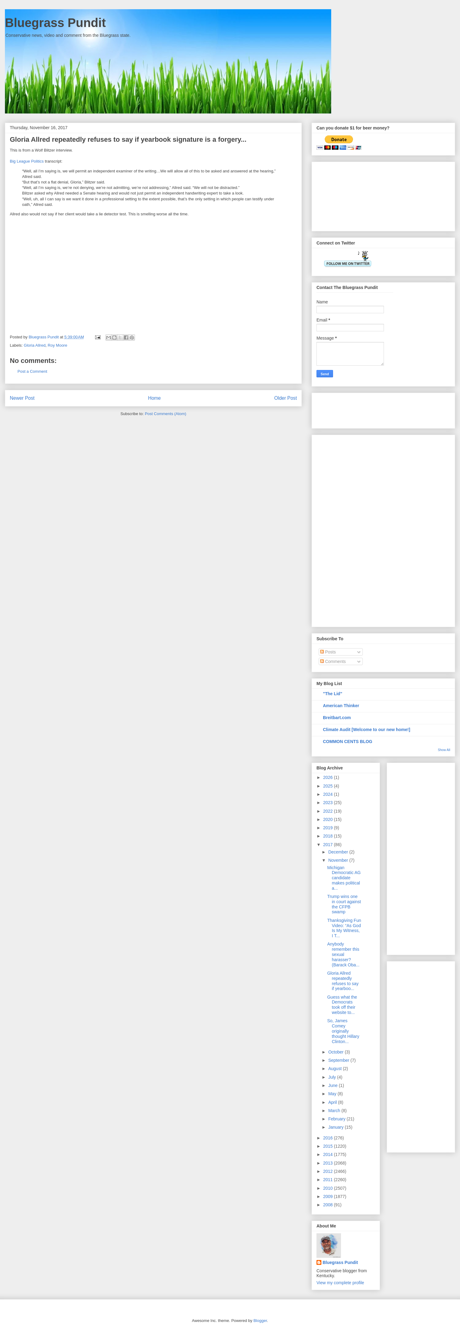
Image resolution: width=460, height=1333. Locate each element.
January (336, 1127)
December (338, 851)
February (337, 1118)
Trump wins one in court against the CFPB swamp (344, 904)
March (334, 1110)
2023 (328, 802)
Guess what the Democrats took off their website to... (342, 1005)
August (335, 1068)
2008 (328, 1204)
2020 (328, 819)
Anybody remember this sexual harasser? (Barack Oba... (343, 954)
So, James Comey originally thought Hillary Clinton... (343, 1031)
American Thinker (341, 705)
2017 (328, 844)
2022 (328, 811)
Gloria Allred (35, 345)
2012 (328, 1171)
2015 (328, 1146)
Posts (328, 651)
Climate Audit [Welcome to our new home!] (366, 729)
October (336, 1052)
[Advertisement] (347, 194)
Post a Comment (32, 371)
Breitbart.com (337, 717)
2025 (328, 786)
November (338, 860)
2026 (328, 777)
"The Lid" (332, 693)
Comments (333, 661)
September (339, 1060)
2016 (328, 1137)
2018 (328, 836)
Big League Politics (27, 161)
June (333, 1085)
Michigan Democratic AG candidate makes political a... (344, 878)
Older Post (285, 398)
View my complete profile (340, 1282)
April (333, 1102)
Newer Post (22, 398)
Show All (444, 750)
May (332, 1093)
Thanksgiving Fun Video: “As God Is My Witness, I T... (344, 928)
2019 (328, 827)
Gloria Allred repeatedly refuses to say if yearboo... (342, 981)
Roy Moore (57, 345)
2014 (328, 1154)
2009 (328, 1196)
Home (154, 398)
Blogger (260, 1320)
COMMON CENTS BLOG (347, 741)
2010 (328, 1188)
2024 (328, 794)
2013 (328, 1163)
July (332, 1077)
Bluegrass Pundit (55, 22)
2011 (328, 1179)
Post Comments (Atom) (165, 413)
